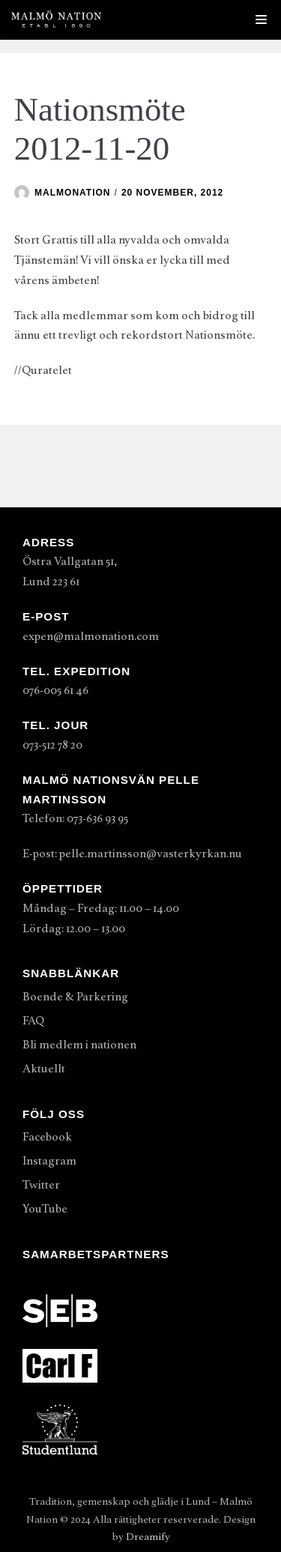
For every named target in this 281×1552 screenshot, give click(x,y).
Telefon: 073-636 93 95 (75, 818)
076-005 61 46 (55, 690)
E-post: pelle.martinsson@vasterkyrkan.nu (132, 853)
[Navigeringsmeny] (261, 19)
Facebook (47, 1137)
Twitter (41, 1185)
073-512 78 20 (52, 745)
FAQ (33, 1020)
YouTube (44, 1209)
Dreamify (148, 1536)
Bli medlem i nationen (79, 1044)
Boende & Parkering (75, 996)
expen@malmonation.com (90, 636)
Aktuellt (43, 1068)
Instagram (49, 1161)
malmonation (72, 192)
